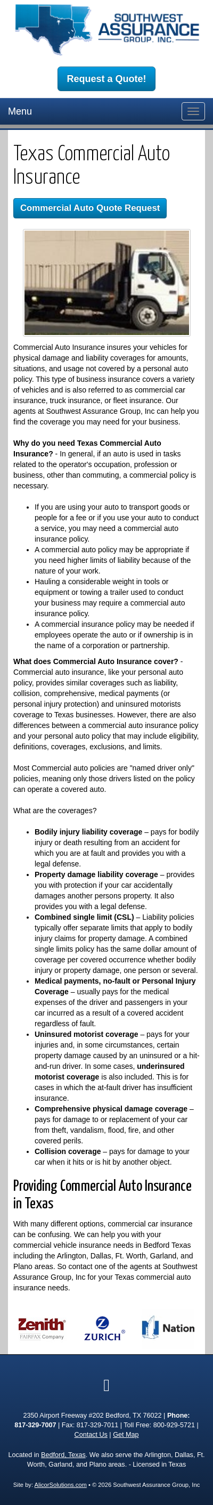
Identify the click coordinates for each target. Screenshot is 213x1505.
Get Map (125, 1434)
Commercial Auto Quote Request (90, 208)
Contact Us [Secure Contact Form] (91, 1434)
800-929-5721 (174, 1425)
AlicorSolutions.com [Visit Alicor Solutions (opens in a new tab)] (61, 1485)
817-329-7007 (35, 1425)
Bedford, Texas (63, 1455)
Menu (20, 111)
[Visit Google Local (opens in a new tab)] (106, 1385)
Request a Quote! (106, 78)
